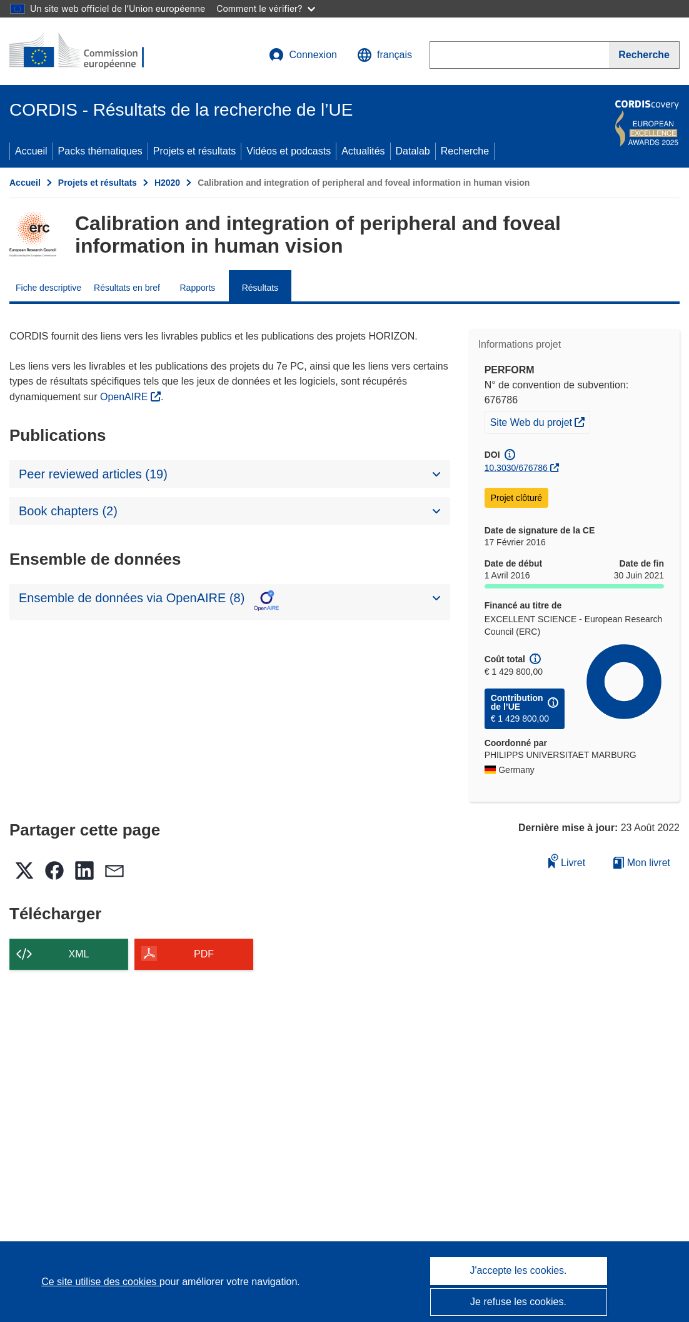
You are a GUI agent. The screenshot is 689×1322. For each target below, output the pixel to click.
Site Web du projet (540, 421)
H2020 (167, 183)
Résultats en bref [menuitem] (127, 288)
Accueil (31, 151)
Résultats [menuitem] (260, 288)
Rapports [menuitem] (197, 288)
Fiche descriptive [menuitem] (48, 288)
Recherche (465, 151)
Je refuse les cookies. (518, 1301)
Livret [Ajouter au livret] (567, 861)
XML (79, 954)
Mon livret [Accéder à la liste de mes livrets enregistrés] (641, 863)
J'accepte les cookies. (518, 1270)
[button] (384, 55)
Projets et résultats (194, 151)
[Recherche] (644, 55)
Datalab (413, 151)
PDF (204, 954)
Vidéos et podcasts (288, 151)
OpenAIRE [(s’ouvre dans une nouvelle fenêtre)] (125, 396)
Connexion (303, 55)
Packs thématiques (100, 151)
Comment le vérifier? (265, 8)
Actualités (363, 151)
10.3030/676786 (516, 468)
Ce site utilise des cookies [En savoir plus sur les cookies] (100, 1281)
